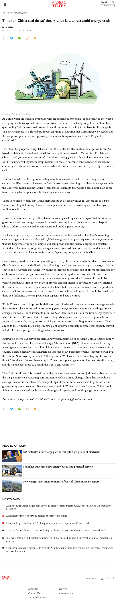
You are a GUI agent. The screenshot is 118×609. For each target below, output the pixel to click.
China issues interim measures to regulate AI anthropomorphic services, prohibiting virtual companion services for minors (59, 549)
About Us (33, 588)
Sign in (104, 2)
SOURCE (7, 13)
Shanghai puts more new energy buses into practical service (58, 466)
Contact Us (34, 593)
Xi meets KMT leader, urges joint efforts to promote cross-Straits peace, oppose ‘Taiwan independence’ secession (59, 507)
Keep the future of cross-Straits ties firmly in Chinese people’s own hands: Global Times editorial (56, 530)
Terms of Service (36, 597)
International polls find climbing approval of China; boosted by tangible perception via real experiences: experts (59, 539)
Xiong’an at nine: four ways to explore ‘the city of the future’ (37, 515)
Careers (63, 588)
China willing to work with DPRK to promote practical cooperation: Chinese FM (47, 523)
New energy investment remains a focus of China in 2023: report (61, 481)
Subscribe (108, 6)
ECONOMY (20, 13)
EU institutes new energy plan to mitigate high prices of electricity (61, 452)
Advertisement (66, 593)
